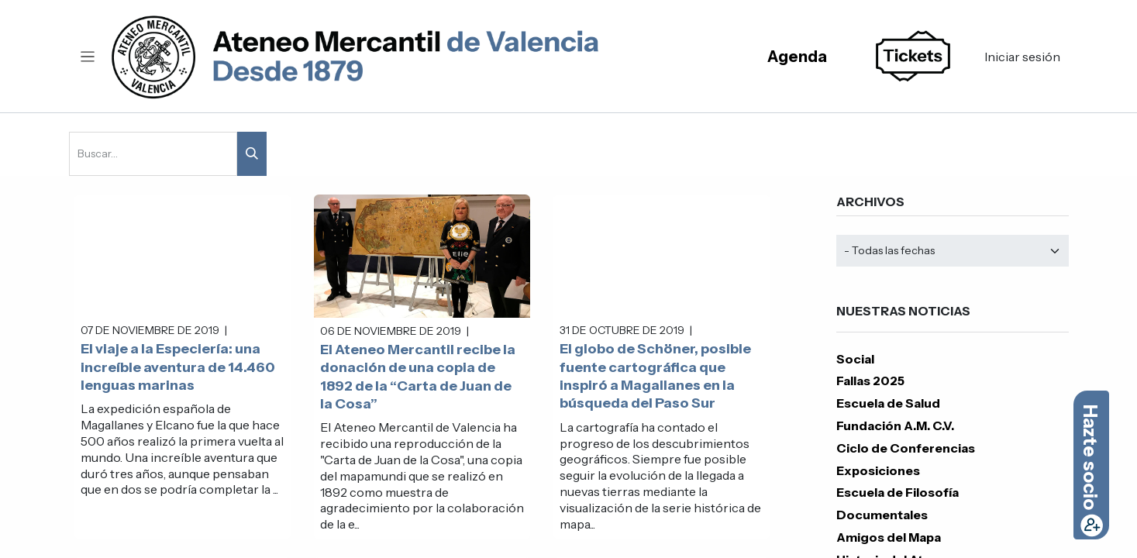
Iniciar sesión (1022, 56)
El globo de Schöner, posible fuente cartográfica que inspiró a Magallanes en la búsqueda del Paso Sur (655, 376)
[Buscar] (252, 154)
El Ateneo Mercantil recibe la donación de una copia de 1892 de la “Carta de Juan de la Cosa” (417, 376)
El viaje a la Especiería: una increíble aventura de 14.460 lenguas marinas (178, 367)
